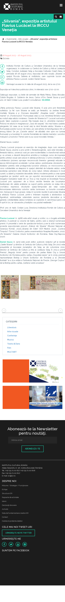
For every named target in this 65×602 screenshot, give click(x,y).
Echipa (4, 489)
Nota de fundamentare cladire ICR (15, 513)
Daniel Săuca (6, 242)
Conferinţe (12, 336)
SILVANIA (46, 100)
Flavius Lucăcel (7, 218)
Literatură (11, 327)
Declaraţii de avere (9, 505)
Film (9, 348)
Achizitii (5, 509)
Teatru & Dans (13, 344)
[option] (10, 287)
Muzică (10, 340)
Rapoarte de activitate (10, 497)
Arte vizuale (12, 332)
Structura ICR (7, 493)
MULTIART (12, 352)
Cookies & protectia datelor (12, 521)
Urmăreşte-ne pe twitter (18, 533)
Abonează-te (32, 448)
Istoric (4, 501)
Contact (5, 517)
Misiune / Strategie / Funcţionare (15, 485)
